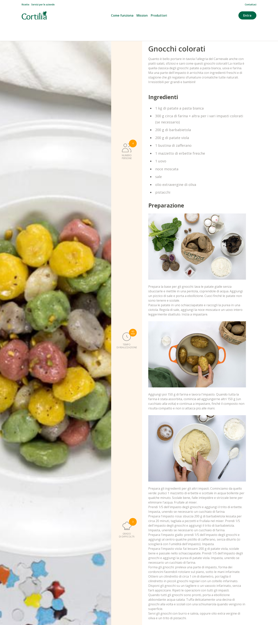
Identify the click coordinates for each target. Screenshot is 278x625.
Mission (142, 15)
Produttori (159, 15)
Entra (247, 15)
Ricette (25, 4)
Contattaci (250, 4)
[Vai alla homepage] (34, 15)
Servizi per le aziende (43, 4)
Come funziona (122, 15)
